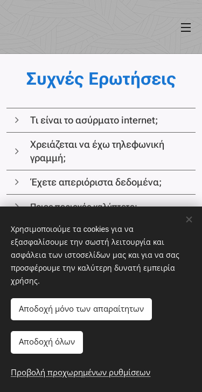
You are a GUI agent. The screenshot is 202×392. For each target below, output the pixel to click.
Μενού (186, 27)
